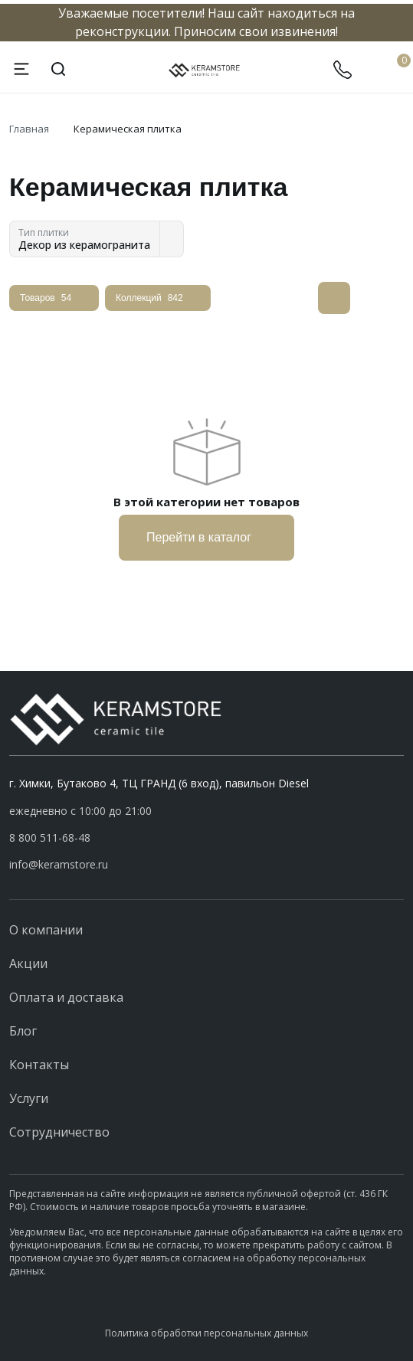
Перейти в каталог (206, 537)
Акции (28, 963)
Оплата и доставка (66, 997)
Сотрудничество (59, 1132)
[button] (206, 838)
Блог (23, 1030)
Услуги (28, 1098)
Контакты (39, 1064)
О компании (46, 929)
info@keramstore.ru (58, 864)
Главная (29, 129)
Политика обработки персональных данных (206, 1333)
